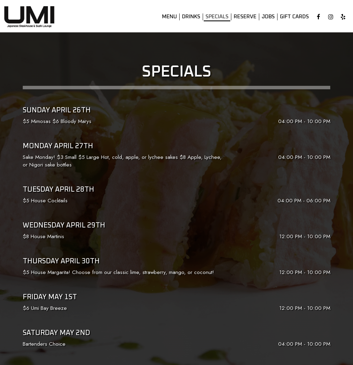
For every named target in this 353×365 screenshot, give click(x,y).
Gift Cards (292, 17)
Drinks (189, 17)
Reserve (243, 17)
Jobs (266, 17)
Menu (167, 17)
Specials (215, 17)
